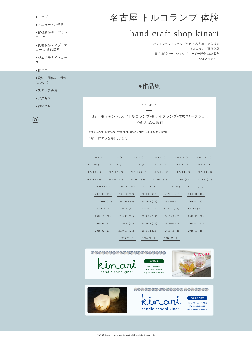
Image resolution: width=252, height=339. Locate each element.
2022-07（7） (116, 172)
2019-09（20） (173, 216)
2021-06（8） (150, 186)
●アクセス (43, 98)
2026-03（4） (117, 157)
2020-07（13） (173, 201)
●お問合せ (43, 106)
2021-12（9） (138, 179)
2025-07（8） (161, 164)
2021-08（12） (104, 186)
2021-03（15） (103, 194)
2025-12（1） (183, 157)
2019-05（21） (150, 223)
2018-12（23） (150, 230)
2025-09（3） (117, 164)
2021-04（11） (196, 186)
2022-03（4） (205, 172)
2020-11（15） (196, 194)
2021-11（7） (160, 179)
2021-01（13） (150, 194)
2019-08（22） (196, 216)
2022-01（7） (116, 179)
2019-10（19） (150, 216)
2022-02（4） (94, 179)
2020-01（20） (195, 208)
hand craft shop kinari (117, 335)
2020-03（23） (148, 208)
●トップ (42, 17)
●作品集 (42, 70)
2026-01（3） (161, 157)
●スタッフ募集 (47, 90)
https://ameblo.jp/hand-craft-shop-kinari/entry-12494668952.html (128, 132)
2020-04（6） (126, 208)
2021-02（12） (126, 194)
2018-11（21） (173, 230)
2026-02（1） (139, 157)
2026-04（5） (95, 157)
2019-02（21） (103, 230)
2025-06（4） (183, 164)
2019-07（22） (103, 223)
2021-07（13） (127, 186)
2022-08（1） (94, 172)
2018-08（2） (150, 238)
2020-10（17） (105, 201)
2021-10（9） (182, 179)
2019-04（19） (173, 223)
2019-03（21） (196, 223)
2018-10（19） (196, 230)
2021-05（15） (172, 186)
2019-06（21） (126, 223)
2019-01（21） (126, 230)
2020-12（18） (173, 194)
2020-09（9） (127, 201)
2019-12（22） (103, 216)
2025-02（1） (205, 164)
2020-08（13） (150, 201)
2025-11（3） (205, 157)
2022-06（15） (139, 172)
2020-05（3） (104, 208)
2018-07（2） (172, 238)
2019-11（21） (126, 216)
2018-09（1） (128, 238)
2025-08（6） (139, 164)
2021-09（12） (204, 179)
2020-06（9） (196, 201)
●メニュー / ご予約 (50, 24)
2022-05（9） (162, 172)
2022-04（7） (183, 172)
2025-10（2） (95, 164)
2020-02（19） (172, 208)
